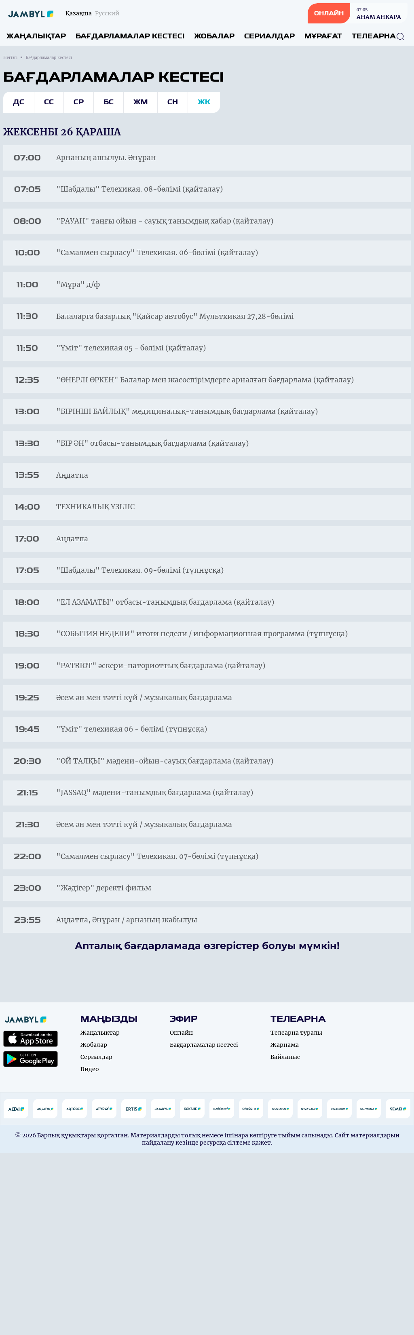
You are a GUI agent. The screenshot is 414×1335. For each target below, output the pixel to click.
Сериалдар (269, 36)
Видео (89, 1251)
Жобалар (214, 36)
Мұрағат (323, 36)
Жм (140, 102)
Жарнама (284, 1227)
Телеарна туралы (296, 1215)
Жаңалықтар (36, 36)
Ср (79, 102)
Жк (204, 102)
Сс (49, 102)
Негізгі (10, 57)
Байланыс (285, 1239)
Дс (18, 102)
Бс (109, 102)
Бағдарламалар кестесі (130, 36)
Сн (172, 102)
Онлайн (181, 1215)
